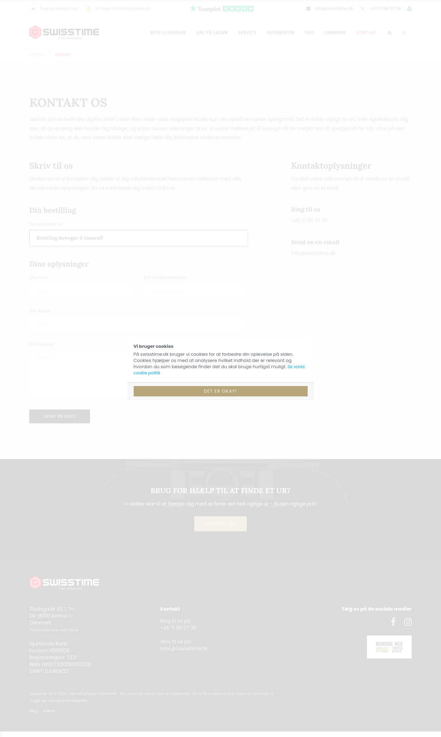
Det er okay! (220, 391)
